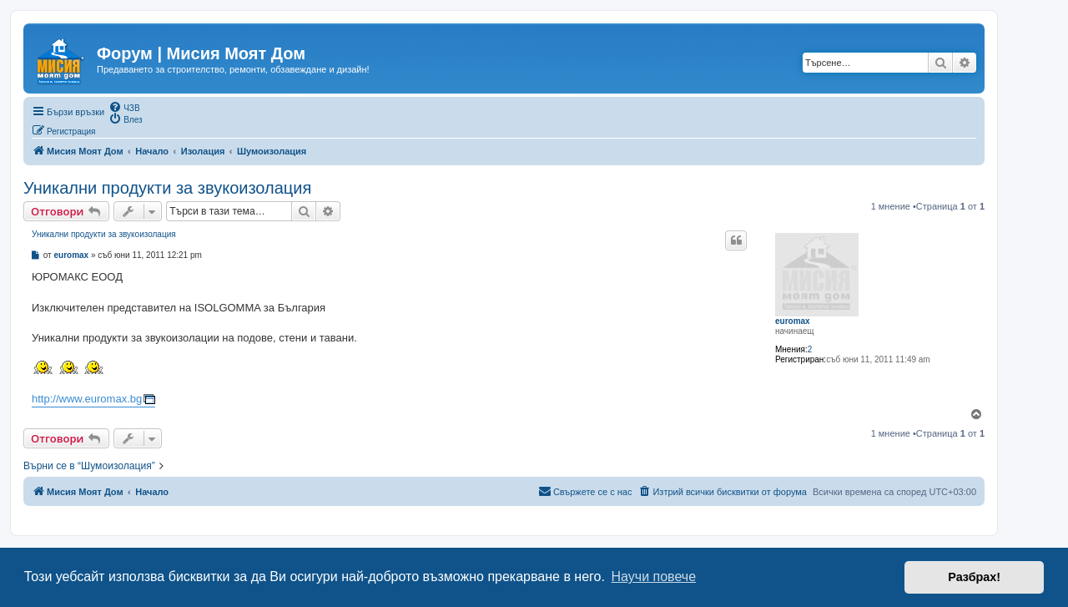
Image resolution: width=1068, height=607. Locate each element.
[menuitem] (123, 107)
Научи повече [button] (654, 576)
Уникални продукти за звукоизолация (167, 188)
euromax (792, 321)
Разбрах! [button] (974, 577)
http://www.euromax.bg (87, 398)
